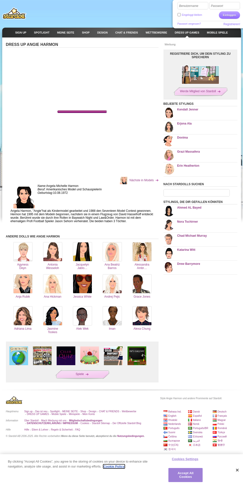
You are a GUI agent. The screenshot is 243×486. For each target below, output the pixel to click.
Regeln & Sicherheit (62, 429)
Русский (222, 436)
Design (92, 411)
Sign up (28, 411)
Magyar (222, 420)
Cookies (84, 423)
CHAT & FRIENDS (109, 411)
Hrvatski (172, 420)
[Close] (237, 470)
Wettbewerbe (129, 411)
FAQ (77, 429)
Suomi (171, 432)
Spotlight (55, 411)
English (172, 415)
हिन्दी (220, 440)
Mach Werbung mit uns (53, 420)
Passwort (217, 6)
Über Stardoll (31, 420)
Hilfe (26, 429)
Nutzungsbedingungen (130, 436)
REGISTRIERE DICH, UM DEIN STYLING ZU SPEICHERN (200, 55)
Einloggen (229, 15)
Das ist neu (41, 411)
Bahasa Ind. (174, 411)
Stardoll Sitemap (101, 423)
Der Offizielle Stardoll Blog (127, 423)
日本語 (196, 445)
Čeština (172, 436)
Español (197, 415)
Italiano (197, 420)
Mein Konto (88, 414)
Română (222, 428)
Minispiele (74, 414)
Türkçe (221, 432)
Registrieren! (231, 24)
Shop (83, 411)
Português (174, 428)
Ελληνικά (198, 436)
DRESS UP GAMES (38, 414)
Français (222, 415)
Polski (221, 424)
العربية (196, 440)
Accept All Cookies (186, 475)
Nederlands (174, 424)
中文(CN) (173, 445)
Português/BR (200, 428)
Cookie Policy (113, 466)
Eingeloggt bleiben (192, 15)
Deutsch (222, 411)
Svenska (197, 432)
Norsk (196, 424)
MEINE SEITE (70, 411)
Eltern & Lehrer (40, 429)
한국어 (172, 449)
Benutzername (188, 6)
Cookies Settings (185, 459)
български (174, 440)
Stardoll (14, 13)
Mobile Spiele (58, 414)
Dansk (196, 411)
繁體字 (221, 445)
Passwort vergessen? (189, 23)
